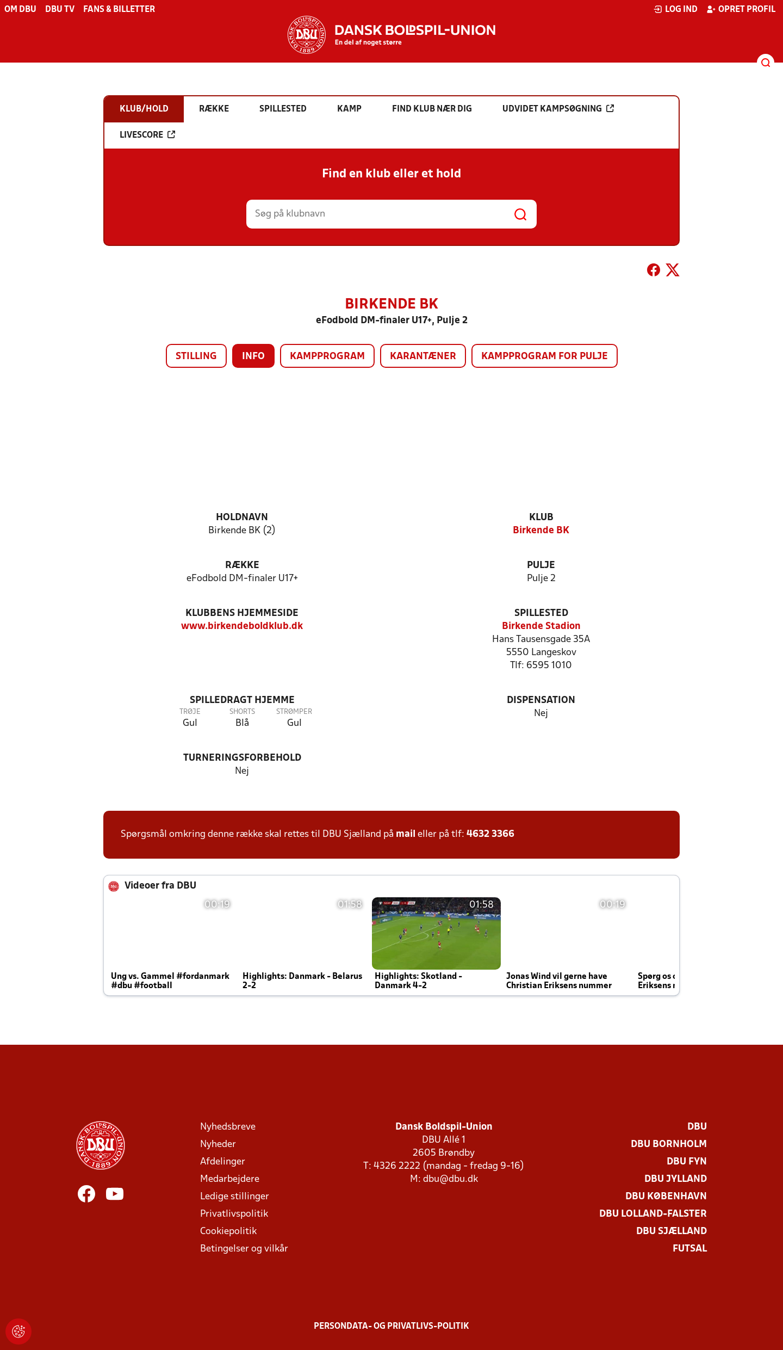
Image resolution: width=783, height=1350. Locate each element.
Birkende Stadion (541, 626)
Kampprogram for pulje (544, 356)
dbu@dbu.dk (450, 1179)
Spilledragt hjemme (242, 700)
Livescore (147, 135)
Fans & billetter (119, 10)
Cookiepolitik (228, 1231)
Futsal (690, 1249)
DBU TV (59, 10)
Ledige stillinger (234, 1196)
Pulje (541, 565)
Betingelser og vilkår (244, 1249)
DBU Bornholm (669, 1144)
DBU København (666, 1196)
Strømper (294, 712)
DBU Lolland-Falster (653, 1214)
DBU (697, 1127)
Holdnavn (242, 517)
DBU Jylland (675, 1179)
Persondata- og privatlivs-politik (391, 1326)
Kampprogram (327, 356)
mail (405, 834)
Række (242, 565)
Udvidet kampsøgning (558, 108)
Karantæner (423, 356)
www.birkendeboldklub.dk (242, 626)
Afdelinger (222, 1162)
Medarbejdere (229, 1179)
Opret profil (740, 9)
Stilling (196, 356)
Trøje (190, 712)
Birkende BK (541, 530)
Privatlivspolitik (234, 1214)
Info (253, 356)
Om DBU (20, 10)
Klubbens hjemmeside (242, 613)
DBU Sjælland (671, 1231)
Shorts (242, 712)
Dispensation (541, 700)
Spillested (541, 613)
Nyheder (218, 1144)
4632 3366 (490, 834)
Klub (541, 517)
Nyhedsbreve (228, 1127)
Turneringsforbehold (242, 758)
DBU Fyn (687, 1162)
